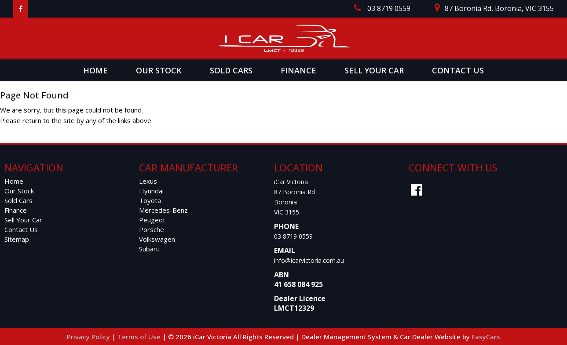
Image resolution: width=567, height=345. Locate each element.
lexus (148, 181)
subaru (149, 248)
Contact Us (458, 70)
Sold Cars (231, 70)
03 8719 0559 (293, 236)
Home (95, 70)
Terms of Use (139, 336)
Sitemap (16, 239)
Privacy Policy (89, 336)
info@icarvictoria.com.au (309, 260)
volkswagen (157, 239)
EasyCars (486, 336)
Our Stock (159, 70)
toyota (150, 200)
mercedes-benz (163, 210)
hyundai (151, 190)
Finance (298, 70)
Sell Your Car (374, 70)
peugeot (152, 219)
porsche (151, 229)
